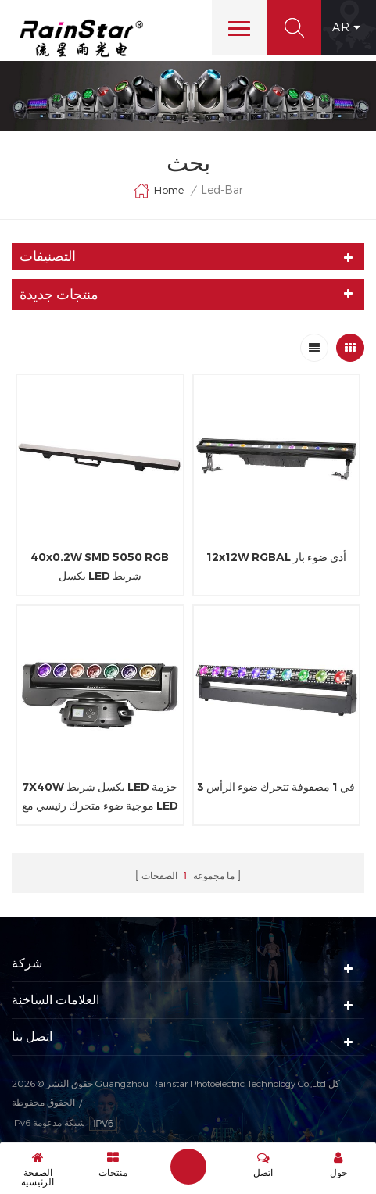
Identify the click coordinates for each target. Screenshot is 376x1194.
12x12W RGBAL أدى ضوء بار (276, 557)
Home (158, 190)
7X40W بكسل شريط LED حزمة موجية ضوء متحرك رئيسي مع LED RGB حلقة (100, 797)
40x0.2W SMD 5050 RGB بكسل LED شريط (99, 566)
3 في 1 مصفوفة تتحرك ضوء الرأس (276, 787)
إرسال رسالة (188, 1166)
